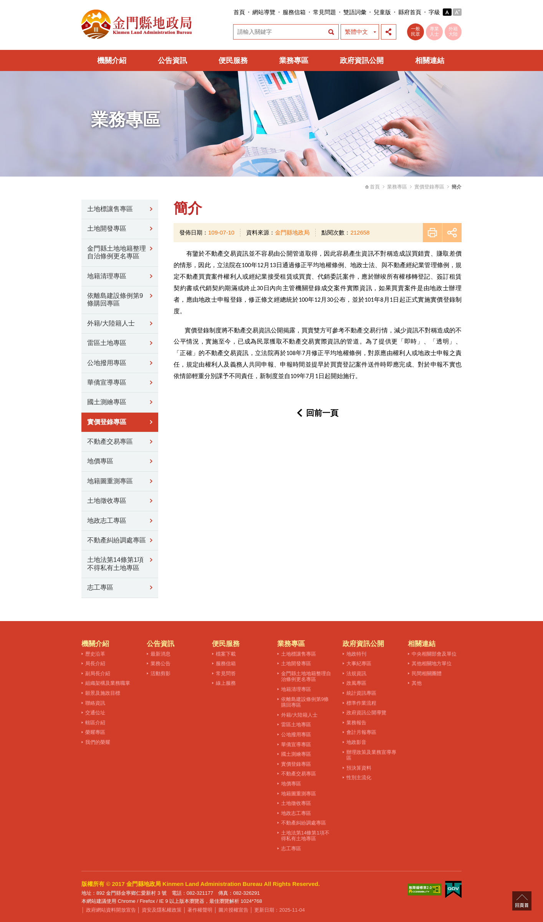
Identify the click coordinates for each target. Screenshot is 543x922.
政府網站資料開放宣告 (111, 910)
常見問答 (226, 673)
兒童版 (382, 12)
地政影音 (356, 742)
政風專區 (356, 683)
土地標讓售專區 (110, 209)
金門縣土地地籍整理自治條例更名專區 (116, 252)
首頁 (239, 12)
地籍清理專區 (106, 276)
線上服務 (226, 683)
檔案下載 (226, 654)
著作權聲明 (199, 910)
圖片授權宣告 (233, 910)
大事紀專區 (358, 663)
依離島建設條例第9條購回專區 (115, 299)
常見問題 (324, 12)
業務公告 (161, 663)
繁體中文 (356, 31)
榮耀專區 (95, 732)
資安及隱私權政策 (162, 910)
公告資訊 (172, 60)
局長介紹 (95, 663)
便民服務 (233, 60)
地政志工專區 (106, 520)
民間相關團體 (427, 673)
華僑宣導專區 (106, 382)
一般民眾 (415, 31)
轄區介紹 (95, 722)
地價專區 (100, 461)
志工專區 (100, 587)
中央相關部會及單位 (434, 654)
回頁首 (521, 900)
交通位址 (95, 712)
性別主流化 (358, 777)
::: (230, 12)
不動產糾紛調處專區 (116, 540)
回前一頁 (322, 412)
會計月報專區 (361, 732)
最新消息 (161, 654)
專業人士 (434, 31)
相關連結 (429, 60)
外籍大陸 (453, 31)
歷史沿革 (95, 654)
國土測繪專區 (106, 402)
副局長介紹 (97, 673)
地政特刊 (356, 654)
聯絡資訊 (95, 703)
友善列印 (432, 232)
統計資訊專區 (361, 693)
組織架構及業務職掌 (107, 683)
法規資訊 (356, 673)
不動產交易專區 (110, 441)
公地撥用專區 (106, 363)
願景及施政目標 (102, 693)
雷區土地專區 (106, 343)
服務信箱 (294, 12)
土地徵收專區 (106, 500)
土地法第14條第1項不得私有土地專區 (115, 563)
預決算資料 (358, 768)
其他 (417, 683)
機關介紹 (111, 60)
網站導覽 (263, 12)
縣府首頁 (409, 12)
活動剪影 (161, 673)
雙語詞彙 (354, 12)
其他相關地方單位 (432, 663)
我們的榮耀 (97, 742)
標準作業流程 (361, 703)
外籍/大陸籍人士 (111, 323)
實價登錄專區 (429, 187)
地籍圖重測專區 (110, 481)
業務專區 (293, 60)
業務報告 (356, 722)
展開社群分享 (388, 32)
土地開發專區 (106, 228)
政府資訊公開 (362, 60)
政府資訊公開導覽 (366, 712)
